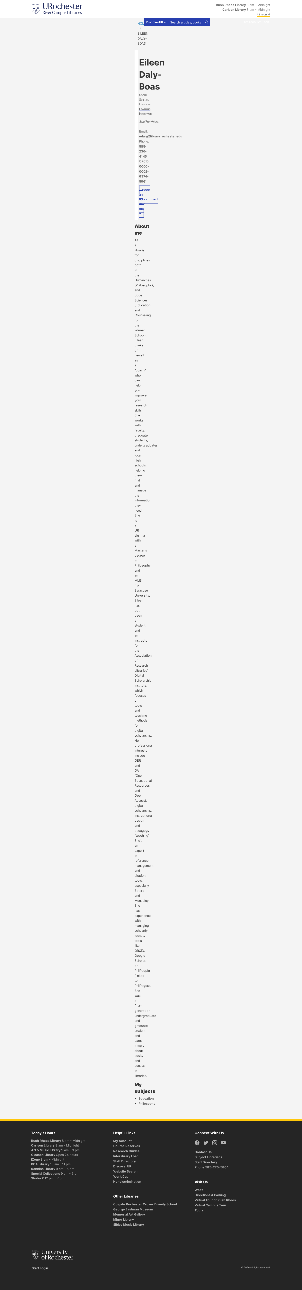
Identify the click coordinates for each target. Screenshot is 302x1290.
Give (266, 22)
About (116, 22)
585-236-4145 (143, 151)
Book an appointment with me (148, 201)
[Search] (206, 22)
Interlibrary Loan (125, 1156)
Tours (199, 1210)
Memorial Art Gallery (129, 1214)
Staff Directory (124, 1161)
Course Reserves (126, 1146)
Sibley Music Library (128, 1224)
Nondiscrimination (127, 1181)
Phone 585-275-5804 (212, 1167)
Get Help (50, 22)
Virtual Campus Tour (210, 1205)
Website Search (125, 1171)
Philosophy (146, 1103)
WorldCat (120, 1176)
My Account (252, 22)
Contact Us (203, 1152)
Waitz (199, 1190)
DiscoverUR (122, 1166)
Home (142, 23)
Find (36, 22)
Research (100, 22)
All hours (263, 14)
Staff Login (40, 1268)
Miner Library (123, 1219)
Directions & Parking (210, 1195)
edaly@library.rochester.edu (160, 136)
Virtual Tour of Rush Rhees (215, 1200)
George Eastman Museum (133, 1209)
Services (82, 22)
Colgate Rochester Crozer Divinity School (145, 1204)
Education (146, 1098)
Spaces (66, 22)
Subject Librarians (208, 1157)
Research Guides (126, 1151)
